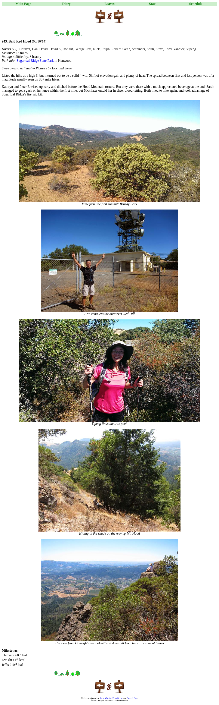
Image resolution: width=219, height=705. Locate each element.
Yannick (179, 49)
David (43, 49)
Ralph (105, 49)
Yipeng (191, 49)
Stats (152, 4)
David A (55, 49)
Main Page (23, 4)
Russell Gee (132, 698)
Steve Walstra (105, 698)
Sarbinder (138, 49)
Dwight (68, 49)
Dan (35, 49)
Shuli (150, 49)
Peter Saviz (117, 698)
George (80, 49)
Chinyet (24, 49)
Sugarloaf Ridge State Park (35, 60)
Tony (168, 49)
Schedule (195, 4)
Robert (116, 49)
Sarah (126, 49)
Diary (66, 4)
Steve (159, 49)
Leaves (109, 4)
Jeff (89, 49)
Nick (96, 49)
